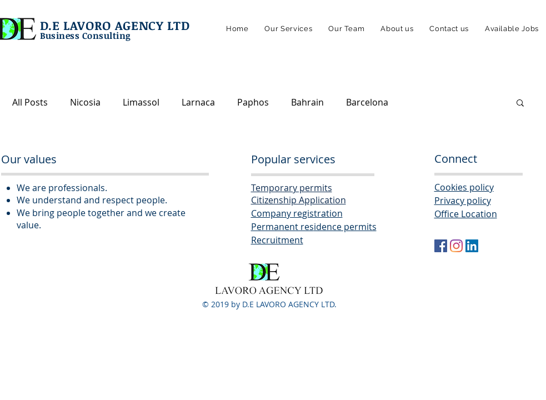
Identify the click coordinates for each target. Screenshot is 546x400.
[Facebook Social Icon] (440, 245)
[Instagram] (456, 245)
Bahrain (307, 102)
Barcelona (367, 102)
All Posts (30, 102)
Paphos (253, 102)
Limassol (141, 102)
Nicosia (85, 102)
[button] (520, 103)
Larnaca (198, 102)
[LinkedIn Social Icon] (471, 245)
